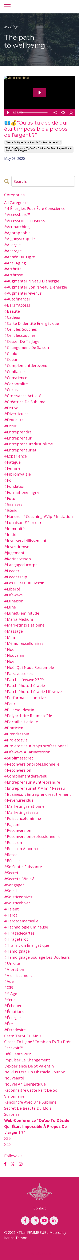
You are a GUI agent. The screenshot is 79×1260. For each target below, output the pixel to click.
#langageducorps (20, 564)
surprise (12, 1114)
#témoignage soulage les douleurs (37, 957)
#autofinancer (17, 299)
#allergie (12, 244)
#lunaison (13, 600)
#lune (10, 607)
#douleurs (13, 419)
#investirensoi (17, 546)
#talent (11, 909)
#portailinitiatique (21, 721)
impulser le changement (27, 1059)
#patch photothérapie (24, 685)
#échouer (13, 1005)
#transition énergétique (26, 945)
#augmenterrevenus (23, 293)
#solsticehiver (17, 902)
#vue (9, 981)
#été (8, 1023)
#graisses (13, 504)
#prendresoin (16, 733)
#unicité (12, 963)
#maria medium (18, 619)
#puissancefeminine (22, 818)
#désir (10, 425)
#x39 (8, 987)
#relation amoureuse (24, 848)
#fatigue (12, 462)
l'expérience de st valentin (29, 1066)
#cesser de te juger (22, 341)
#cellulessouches (20, 335)
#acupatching (17, 226)
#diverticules (16, 413)
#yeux (9, 999)
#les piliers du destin (24, 582)
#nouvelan (14, 655)
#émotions (14, 1011)
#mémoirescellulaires (23, 643)
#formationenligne (21, 492)
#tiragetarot (16, 939)
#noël (9, 661)
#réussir (12, 860)
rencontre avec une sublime (30, 1102)
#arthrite (12, 268)
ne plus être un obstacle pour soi (35, 1071)
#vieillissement (18, 975)
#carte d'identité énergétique (31, 323)
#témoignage (17, 951)
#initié (10, 534)
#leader (11, 570)
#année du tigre (19, 256)
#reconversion (17, 830)
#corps (11, 389)
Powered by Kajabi (39, 1253)
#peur (9, 703)
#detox (11, 407)
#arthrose (13, 274)
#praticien (13, 727)
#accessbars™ (17, 214)
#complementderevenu (25, 365)
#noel (9, 649)
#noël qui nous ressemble (29, 667)
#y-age (10, 993)
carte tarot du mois (22, 1035)
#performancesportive (25, 697)
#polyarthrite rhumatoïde (28, 715)
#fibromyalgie (17, 474)
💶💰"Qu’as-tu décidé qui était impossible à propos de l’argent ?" (36, 129)
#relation (13, 842)
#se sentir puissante (23, 866)
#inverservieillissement (25, 540)
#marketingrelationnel (25, 625)
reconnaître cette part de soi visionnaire (31, 1093)
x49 (7, 1144)
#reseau (12, 854)
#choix (10, 353)
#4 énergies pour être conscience (34, 208)
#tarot (10, 915)
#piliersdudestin (19, 709)
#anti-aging (15, 262)
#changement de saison (26, 347)
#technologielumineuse (26, 927)
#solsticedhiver (18, 896)
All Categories (16, 202)
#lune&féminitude (21, 613)
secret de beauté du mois (27, 1108)
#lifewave (13, 594)
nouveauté (14, 1078)
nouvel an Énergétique (25, 1084)
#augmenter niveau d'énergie (31, 280)
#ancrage (13, 250)
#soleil (10, 890)
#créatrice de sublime (24, 401)
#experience (15, 456)
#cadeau (12, 317)
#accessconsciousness (24, 220)
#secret (11, 872)
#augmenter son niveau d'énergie (35, 287)
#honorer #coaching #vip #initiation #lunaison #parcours (38, 519)
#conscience (15, 377)
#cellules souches (20, 329)
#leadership (15, 576)
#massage (13, 631)
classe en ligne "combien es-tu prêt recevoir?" (33, 142)
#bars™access (17, 305)
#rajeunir (13, 824)
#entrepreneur (18, 438)
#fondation (14, 486)
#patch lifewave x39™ (24, 679)
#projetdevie (16, 739)
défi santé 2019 (18, 1053)
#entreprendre (18, 431)
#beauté (12, 311)
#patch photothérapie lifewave (33, 691)
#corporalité (16, 383)
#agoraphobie (17, 232)
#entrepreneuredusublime (28, 443)
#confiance (14, 371)
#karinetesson (17, 558)
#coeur (11, 359)
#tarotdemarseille (21, 920)
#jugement (14, 552)
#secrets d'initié (19, 878)
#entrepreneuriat (20, 450)
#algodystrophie (19, 238)
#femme (12, 468)
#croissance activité (22, 395)
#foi (8, 480)
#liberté (12, 589)
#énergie (12, 1017)
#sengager (14, 884)
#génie (10, 510)
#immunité (14, 528)
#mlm (9, 637)
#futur (10, 498)
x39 (7, 1138)
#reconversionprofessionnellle (32, 836)
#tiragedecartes (19, 933)
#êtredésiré (15, 1029)
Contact (39, 1208)
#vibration (14, 969)
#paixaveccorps (18, 673)
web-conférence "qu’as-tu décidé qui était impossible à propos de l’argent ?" (38, 149)
